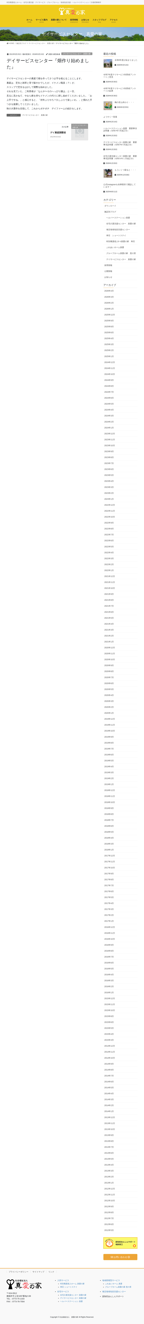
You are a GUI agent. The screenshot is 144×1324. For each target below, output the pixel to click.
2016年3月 (109, 980)
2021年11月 (109, 582)
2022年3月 (109, 558)
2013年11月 (109, 1123)
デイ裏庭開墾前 (58, 132)
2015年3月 (109, 1040)
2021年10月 (109, 588)
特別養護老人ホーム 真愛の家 (72, 1284)
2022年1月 (109, 570)
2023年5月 (109, 475)
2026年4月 (109, 291)
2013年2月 (109, 1177)
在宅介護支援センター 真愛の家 (121, 223)
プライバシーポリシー (18, 1272)
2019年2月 (109, 778)
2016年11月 (109, 933)
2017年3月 (109, 909)
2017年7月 (109, 885)
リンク (51, 1272)
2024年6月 (109, 398)
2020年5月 (109, 689)
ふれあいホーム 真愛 (113, 1284)
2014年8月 (109, 1070)
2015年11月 (109, 1004)
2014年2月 (109, 1105)
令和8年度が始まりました (126, 60)
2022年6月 (109, 540)
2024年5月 (109, 404)
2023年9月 (109, 451)
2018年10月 (109, 802)
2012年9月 (109, 1206)
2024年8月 (109, 386)
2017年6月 (109, 891)
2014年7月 (109, 1076)
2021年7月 (109, 606)
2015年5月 (109, 1028)
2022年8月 (109, 529)
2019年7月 (109, 749)
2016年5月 (109, 969)
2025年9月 (109, 320)
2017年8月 (109, 879)
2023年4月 (109, 481)
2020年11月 (109, 653)
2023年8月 (109, 457)
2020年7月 (109, 677)
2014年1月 (109, 1111)
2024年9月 (109, 380)
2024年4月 (109, 410)
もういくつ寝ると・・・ (125, 170)
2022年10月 (109, 517)
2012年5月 (109, 1230)
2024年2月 (109, 422)
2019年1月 (109, 784)
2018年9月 (109, 808)
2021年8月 (109, 600)
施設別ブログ (110, 212)
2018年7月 (109, 820)
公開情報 (108, 271)
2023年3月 (109, 487)
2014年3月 (109, 1099)
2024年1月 (109, 428)
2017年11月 (109, 861)
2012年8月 (109, 1212)
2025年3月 (109, 344)
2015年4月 (109, 1034)
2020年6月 (109, 683)
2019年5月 (109, 760)
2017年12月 (109, 856)
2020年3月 (109, 701)
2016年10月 (109, 939)
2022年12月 (109, 505)
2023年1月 (109, 499)
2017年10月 (109, 868)
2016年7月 (109, 957)
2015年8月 (109, 1016)
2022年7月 (109, 534)
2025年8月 (109, 326)
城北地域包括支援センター (118, 229)
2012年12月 (109, 1189)
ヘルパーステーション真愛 (118, 218)
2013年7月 (109, 1147)
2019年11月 (109, 725)
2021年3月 (109, 630)
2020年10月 (109, 659)
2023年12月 (109, 433)
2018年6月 (109, 826)
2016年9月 (109, 945)
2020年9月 (109, 665)
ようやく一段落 (110, 117)
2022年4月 (109, 552)
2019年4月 (109, 766)
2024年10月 (109, 374)
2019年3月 (109, 772)
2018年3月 (109, 844)
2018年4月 (109, 838)
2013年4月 (109, 1165)
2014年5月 (109, 1087)
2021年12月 (109, 576)
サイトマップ (38, 1272)
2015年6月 (109, 1022)
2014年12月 (109, 1046)
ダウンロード (110, 206)
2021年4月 (109, 624)
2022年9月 (109, 523)
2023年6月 (109, 469)
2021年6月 (109, 612)
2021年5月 (109, 618)
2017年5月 (109, 897)
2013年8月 (109, 1141)
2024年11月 (109, 368)
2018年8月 (109, 814)
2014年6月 (109, 1081)
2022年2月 (109, 564)
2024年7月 (109, 392)
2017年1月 (109, 921)
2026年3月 (109, 297)
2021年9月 (109, 594)
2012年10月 (109, 1200)
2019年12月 (109, 719)
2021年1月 (109, 642)
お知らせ (108, 277)
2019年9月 (109, 737)
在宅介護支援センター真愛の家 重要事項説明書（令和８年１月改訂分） (120, 157)
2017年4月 (109, 903)
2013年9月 (109, 1135)
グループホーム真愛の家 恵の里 (121, 253)
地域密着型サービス (111, 1280)
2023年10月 (109, 445)
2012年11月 (109, 1194)
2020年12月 (109, 647)
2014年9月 (109, 1064)
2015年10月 (109, 1010)
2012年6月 (109, 1224)
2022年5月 (109, 546)
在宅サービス (63, 1291)
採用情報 (108, 265)
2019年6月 (109, 755)
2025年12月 (109, 315)
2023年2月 (109, 493)
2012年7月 (109, 1218)
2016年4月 (109, 974)
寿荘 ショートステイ (116, 235)
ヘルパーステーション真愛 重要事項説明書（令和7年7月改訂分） (120, 129)
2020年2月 (109, 707)
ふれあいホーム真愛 (115, 247)
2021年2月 (109, 636)
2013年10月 (109, 1129)
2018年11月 (109, 796)
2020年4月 (109, 695)
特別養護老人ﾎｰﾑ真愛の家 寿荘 (120, 241)
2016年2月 (109, 986)
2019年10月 (109, 731)
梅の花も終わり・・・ (124, 102)
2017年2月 (109, 915)
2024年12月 (109, 362)
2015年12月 (109, 998)
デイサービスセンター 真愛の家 (77, 54)
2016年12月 (109, 927)
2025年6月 (109, 332)
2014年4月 (109, 1093)
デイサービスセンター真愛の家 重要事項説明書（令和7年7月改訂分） (120, 143)
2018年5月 (109, 832)
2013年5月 (109, 1159)
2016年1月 (109, 992)
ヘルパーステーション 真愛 (71, 1301)
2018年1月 (109, 850)
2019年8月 (109, 743)
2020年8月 (109, 671)
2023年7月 (109, 463)
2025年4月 (109, 338)
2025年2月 (109, 350)
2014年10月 (109, 1058)
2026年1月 (109, 309)
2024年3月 (109, 416)
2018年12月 (109, 790)
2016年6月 (109, 963)
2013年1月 (109, 1183)
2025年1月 (109, 356)
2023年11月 (109, 439)
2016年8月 (109, 951)
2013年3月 (109, 1171)
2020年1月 (109, 713)
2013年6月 (109, 1153)
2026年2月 (109, 303)
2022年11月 (109, 511)
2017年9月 (109, 873)
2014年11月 (109, 1052)
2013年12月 (109, 1117)
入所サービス (63, 1280)
